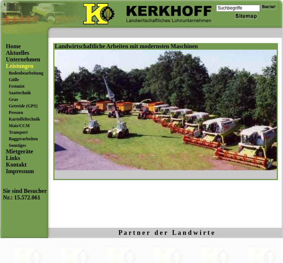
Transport (18, 132)
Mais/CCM (19, 125)
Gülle (14, 79)
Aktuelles (17, 53)
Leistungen (20, 66)
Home (13, 46)
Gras (13, 99)
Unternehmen (23, 59)
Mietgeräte (19, 151)
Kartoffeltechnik (24, 119)
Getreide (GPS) (23, 105)
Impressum (20, 171)
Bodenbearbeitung (26, 73)
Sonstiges (17, 145)
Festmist (16, 86)
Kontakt (16, 164)
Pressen (16, 112)
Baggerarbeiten (23, 138)
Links (13, 158)
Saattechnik (20, 92)
